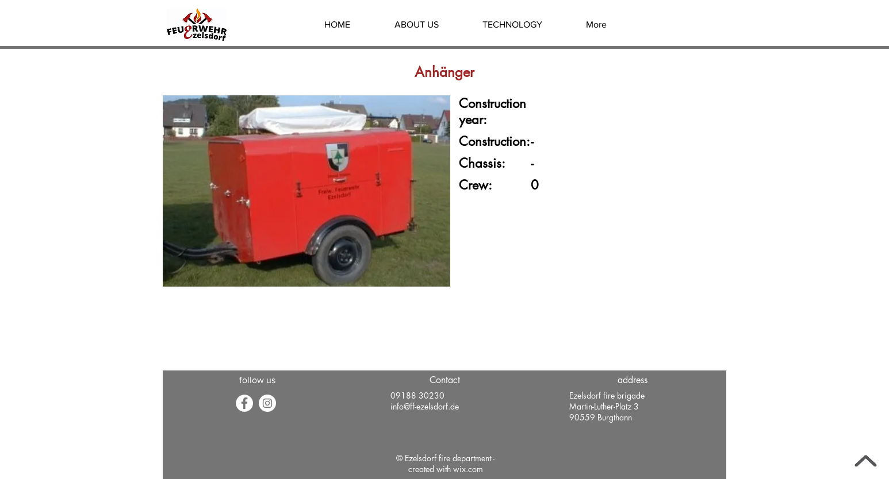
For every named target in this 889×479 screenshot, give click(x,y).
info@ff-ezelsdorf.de (424, 406)
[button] (416, 24)
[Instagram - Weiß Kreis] (267, 403)
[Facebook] (244, 403)
